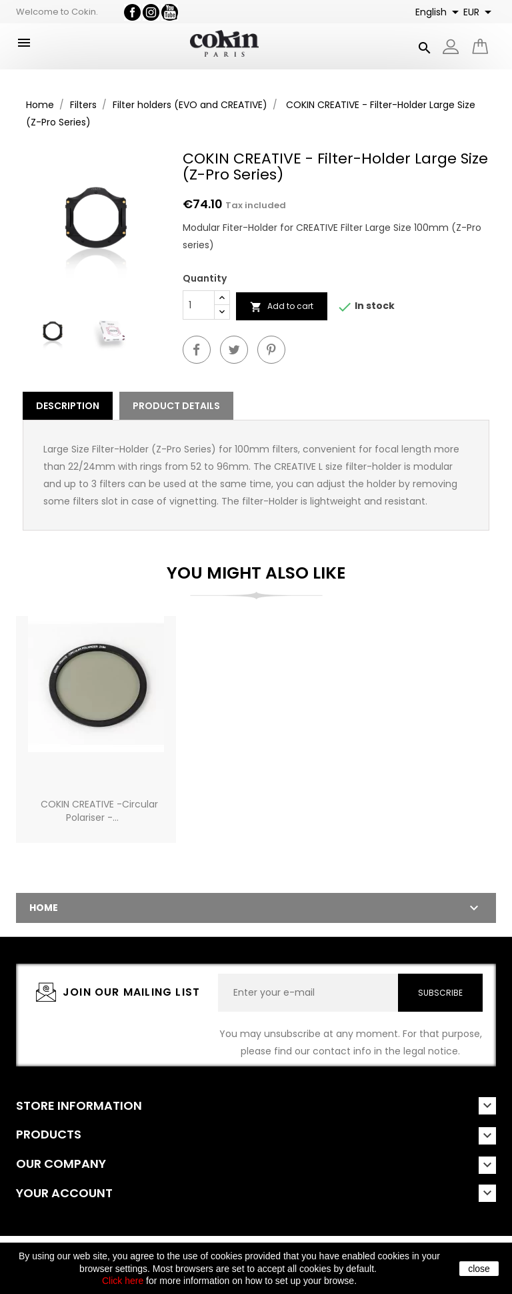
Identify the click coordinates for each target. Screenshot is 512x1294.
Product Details (176, 405)
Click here (122, 1280)
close (479, 1268)
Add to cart (281, 306)
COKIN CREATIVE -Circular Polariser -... (99, 810)
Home (43, 907)
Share (196, 349)
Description (67, 405)
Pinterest (271, 349)
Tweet (234, 349)
